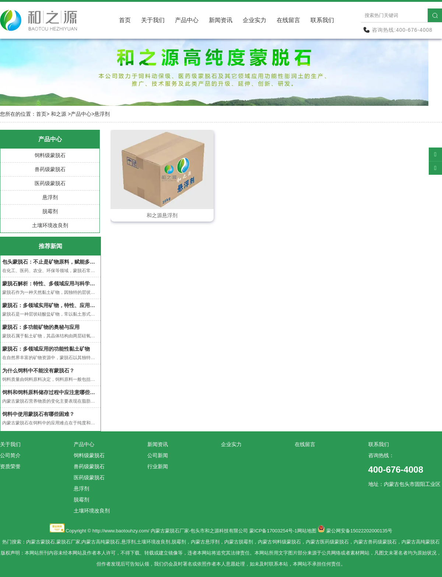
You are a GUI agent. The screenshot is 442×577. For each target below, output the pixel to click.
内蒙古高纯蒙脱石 (100, 542)
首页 (125, 20)
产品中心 (187, 20)
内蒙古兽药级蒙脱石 (375, 542)
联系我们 (322, 20)
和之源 (58, 114)
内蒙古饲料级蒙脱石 (279, 542)
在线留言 (288, 20)
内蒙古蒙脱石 (40, 542)
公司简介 (10, 455)
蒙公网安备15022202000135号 (359, 530)
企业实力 (254, 20)
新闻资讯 (220, 20)
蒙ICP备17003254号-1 (273, 530)
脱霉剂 (50, 211)
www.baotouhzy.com (126, 530)
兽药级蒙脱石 (50, 169)
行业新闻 (157, 466)
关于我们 (153, 20)
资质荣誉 (10, 466)
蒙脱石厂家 (68, 542)
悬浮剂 (50, 197)
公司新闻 (157, 455)
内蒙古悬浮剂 (205, 542)
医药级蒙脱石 (50, 183)
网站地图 (306, 530)
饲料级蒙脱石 (50, 155)
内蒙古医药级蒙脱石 (327, 542)
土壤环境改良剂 (50, 225)
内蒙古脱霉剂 (238, 542)
